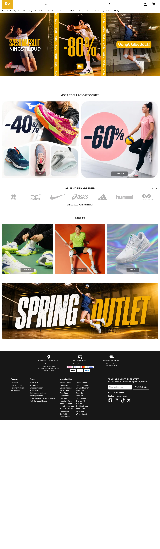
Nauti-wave (64, 411)
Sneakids (79, 396)
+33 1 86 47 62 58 (48, 371)
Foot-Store (64, 393)
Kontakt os (48, 364)
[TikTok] (122, 400)
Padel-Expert (65, 417)
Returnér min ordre (18, 388)
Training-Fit (80, 401)
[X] (129, 400)
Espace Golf (64, 390)
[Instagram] (116, 400)
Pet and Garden (82, 385)
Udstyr (81, 11)
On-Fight (63, 414)
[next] (156, 189)
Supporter (63, 11)
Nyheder (17, 11)
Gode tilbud (6, 11)
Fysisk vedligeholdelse (102, 11)
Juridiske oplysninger (38, 393)
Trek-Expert (80, 404)
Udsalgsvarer (118, 11)
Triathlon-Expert (82, 406)
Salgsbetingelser (36, 388)
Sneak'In (79, 393)
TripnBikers (80, 409)
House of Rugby (66, 404)
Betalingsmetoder (36, 396)
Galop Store (64, 396)
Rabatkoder (15, 390)
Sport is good (81, 398)
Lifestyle (73, 11)
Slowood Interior (82, 388)
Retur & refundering (37, 390)
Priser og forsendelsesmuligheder (43, 398)
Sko (24, 11)
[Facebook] (110, 400)
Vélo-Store (80, 411)
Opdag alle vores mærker (80, 205)
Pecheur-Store (81, 383)
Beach (89, 11)
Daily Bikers (64, 385)
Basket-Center (65, 383)
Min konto (14, 383)
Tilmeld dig (140, 387)
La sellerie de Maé (67, 406)
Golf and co (64, 398)
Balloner (42, 11)
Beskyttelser (52, 11)
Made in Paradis (66, 409)
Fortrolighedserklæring (38, 401)
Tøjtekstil (33, 11)
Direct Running (66, 388)
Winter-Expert (81, 414)
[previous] (152, 189)
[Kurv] (154, 4)
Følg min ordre (16, 385)
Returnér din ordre (111, 365)
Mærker (129, 11)
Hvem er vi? (34, 383)
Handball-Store (66, 401)
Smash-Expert (81, 390)
